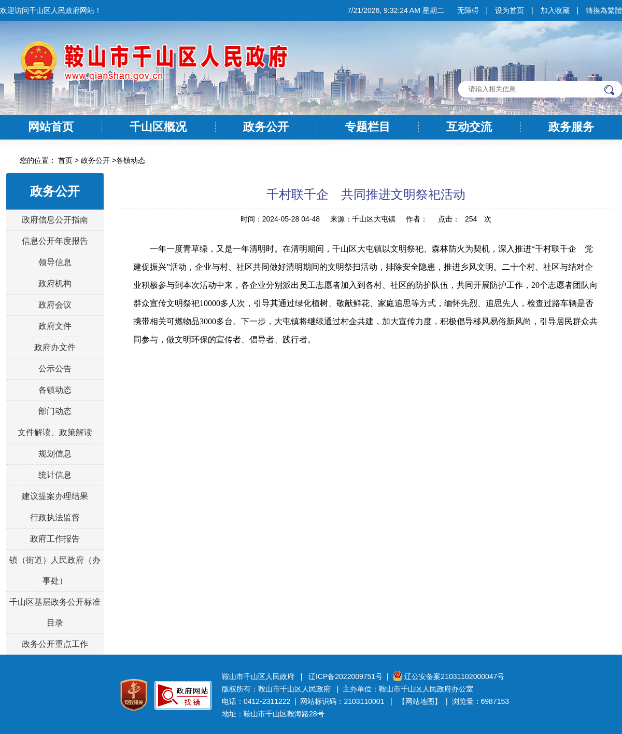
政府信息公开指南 (55, 219)
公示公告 (55, 368)
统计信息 (55, 474)
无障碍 (468, 10)
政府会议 (55, 304)
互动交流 (469, 126)
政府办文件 (55, 347)
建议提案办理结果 (55, 496)
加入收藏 (555, 10)
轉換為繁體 (604, 10)
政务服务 (571, 126)
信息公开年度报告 (55, 241)
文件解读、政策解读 (55, 432)
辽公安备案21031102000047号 (448, 676)
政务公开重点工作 (55, 644)
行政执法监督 (55, 517)
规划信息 (55, 453)
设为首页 (509, 10)
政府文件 (55, 326)
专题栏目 (367, 126)
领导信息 (55, 262)
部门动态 (55, 411)
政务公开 (266, 126)
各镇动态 (130, 160)
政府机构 (55, 283)
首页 (65, 160)
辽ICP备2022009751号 (345, 676)
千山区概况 (158, 126)
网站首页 (51, 126)
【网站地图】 (420, 701)
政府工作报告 (55, 538)
